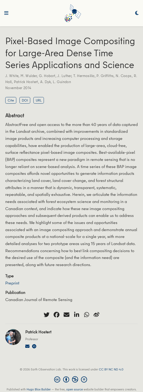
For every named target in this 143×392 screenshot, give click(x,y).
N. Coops (123, 75)
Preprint (12, 283)
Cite (11, 100)
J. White (11, 75)
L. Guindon (62, 81)
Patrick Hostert (26, 81)
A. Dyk (45, 81)
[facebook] (56, 315)
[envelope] (66, 315)
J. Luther (64, 75)
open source (74, 389)
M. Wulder (29, 75)
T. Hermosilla (83, 75)
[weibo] (96, 315)
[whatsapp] (86, 315)
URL (39, 100)
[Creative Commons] (71, 379)
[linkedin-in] (76, 315)
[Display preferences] (137, 13)
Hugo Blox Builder (39, 389)
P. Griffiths (105, 75)
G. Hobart (47, 75)
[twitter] (46, 315)
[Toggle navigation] (6, 13)
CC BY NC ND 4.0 (111, 369)
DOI (25, 100)
